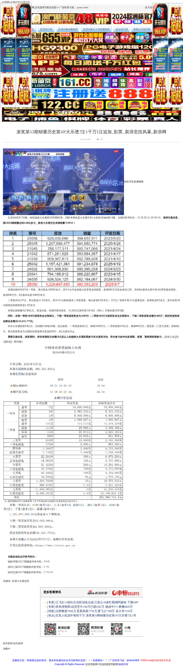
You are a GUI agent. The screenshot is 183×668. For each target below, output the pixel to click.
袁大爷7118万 (124, 611)
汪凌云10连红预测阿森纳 (110, 602)
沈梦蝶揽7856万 (66, 611)
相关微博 (18, 643)
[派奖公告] (170, 336)
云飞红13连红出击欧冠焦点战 (75, 602)
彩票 (14, 580)
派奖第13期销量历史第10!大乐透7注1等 (111, 615)
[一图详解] (17, 341)
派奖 (26, 580)
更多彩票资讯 (52, 592)
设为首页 (150, 7)
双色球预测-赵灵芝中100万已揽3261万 (80, 606)
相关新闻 (8, 643)
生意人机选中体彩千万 (70, 615)
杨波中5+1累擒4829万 (119, 606)
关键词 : (7, 580)
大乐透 (20, 580)
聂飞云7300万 (106, 611)
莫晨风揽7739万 (87, 611)
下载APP (133, 602)
